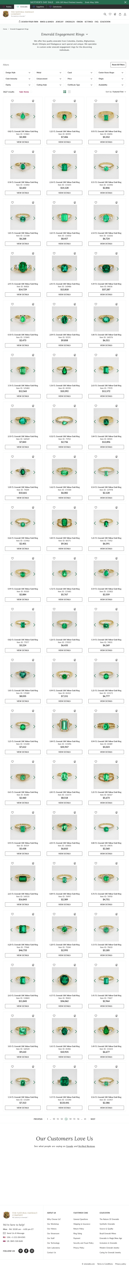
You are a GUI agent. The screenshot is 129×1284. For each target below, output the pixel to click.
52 (62, 1119)
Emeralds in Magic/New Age (111, 1238)
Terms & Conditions (105, 1264)
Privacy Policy (78, 1248)
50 (54, 1119)
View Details (23, 142)
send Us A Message (15, 1233)
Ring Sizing (77, 1233)
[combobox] (119, 91)
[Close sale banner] (125, 2)
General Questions (80, 1219)
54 (70, 1119)
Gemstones (57, 7)
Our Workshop (53, 1224)
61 (85, 1119)
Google (69, 1146)
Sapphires (40, 7)
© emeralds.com (88, 1264)
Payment (76, 1238)
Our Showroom (53, 1233)
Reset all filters (118, 65)
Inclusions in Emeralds (108, 1243)
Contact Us (51, 1252)
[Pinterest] (21, 1251)
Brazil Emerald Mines (108, 1233)
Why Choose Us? (54, 1219)
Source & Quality (106, 1229)
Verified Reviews (86, 1146)
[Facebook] (26, 1251)
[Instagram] (32, 1251)
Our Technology (53, 1243)
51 (58, 1119)
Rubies (8, 7)
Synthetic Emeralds (107, 1224)
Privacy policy (120, 1264)
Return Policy (78, 1229)
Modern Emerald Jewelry (109, 1248)
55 (74, 1119)
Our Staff (50, 1238)
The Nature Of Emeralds (109, 1219)
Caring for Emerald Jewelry (110, 1252)
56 (78, 1119)
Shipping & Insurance (81, 1224)
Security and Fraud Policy (83, 1243)
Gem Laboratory (53, 1248)
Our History (51, 1229)
